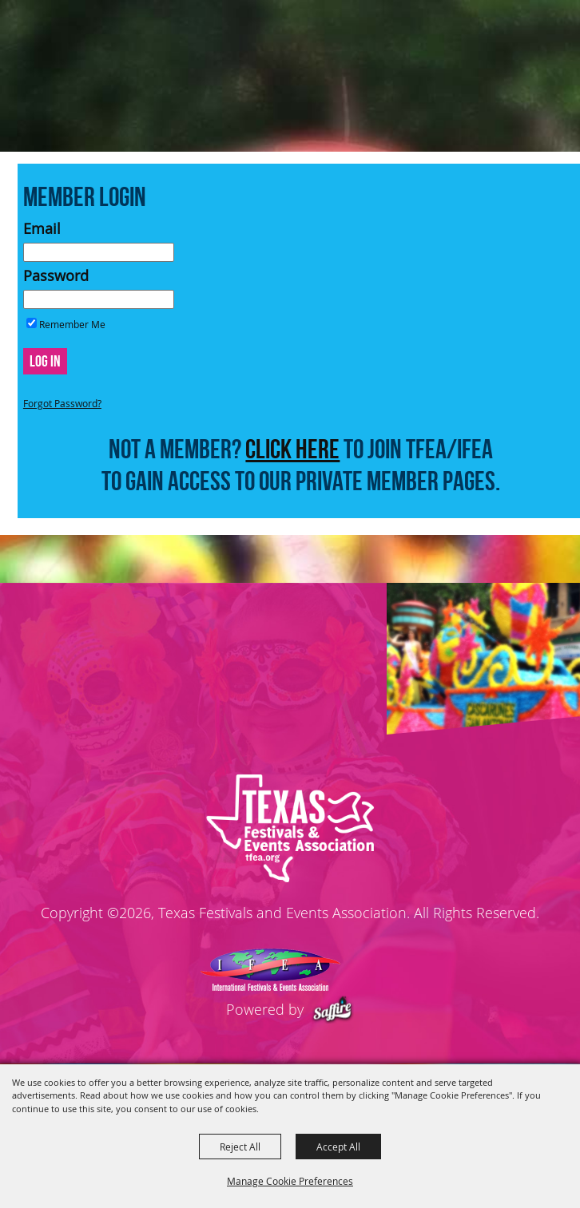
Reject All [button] (240, 1146)
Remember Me (72, 324)
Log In (45, 361)
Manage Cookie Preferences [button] (290, 1180)
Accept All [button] (338, 1146)
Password (56, 275)
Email (42, 228)
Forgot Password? (62, 403)
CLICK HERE (292, 449)
